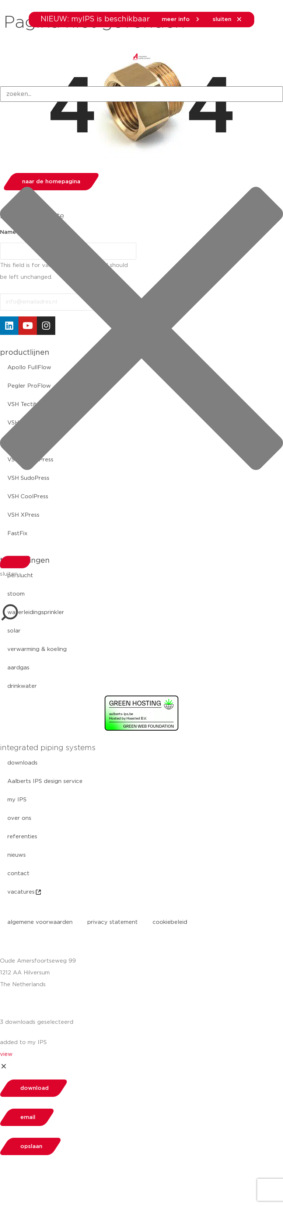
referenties (22, 836)
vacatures (24, 892)
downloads (22, 763)
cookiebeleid (170, 922)
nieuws (16, 855)
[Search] (15, 562)
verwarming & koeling (37, 649)
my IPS (17, 800)
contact (18, 873)
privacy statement (112, 922)
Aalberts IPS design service (45, 781)
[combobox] (141, 94)
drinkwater (22, 686)
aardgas (18, 667)
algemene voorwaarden (40, 922)
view (6, 1054)
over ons (19, 818)
